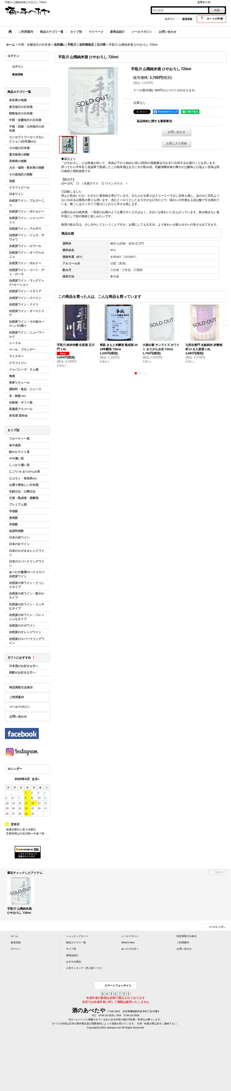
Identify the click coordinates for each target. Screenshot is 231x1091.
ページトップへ (217, 927)
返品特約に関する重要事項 (154, 121)
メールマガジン (19, 707)
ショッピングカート (77, 936)
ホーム (14, 936)
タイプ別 (71, 948)
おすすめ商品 (73, 961)
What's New (128, 942)
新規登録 (187, 19)
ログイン (170, 19)
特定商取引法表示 (21, 687)
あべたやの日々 (130, 948)
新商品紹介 (72, 955)
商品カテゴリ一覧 (76, 942)
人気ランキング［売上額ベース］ (84, 968)
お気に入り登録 (176, 143)
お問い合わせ (18, 716)
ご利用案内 (16, 697)
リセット (219, 872)
